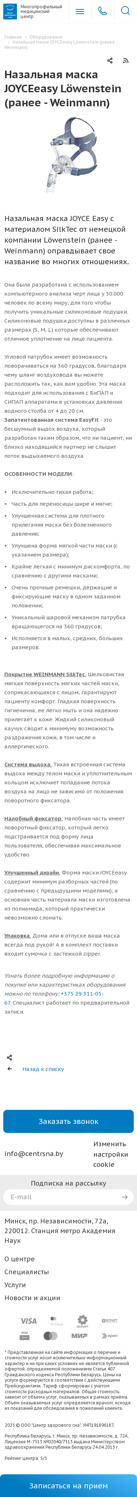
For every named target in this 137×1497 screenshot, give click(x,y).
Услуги (15, 1285)
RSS (126, 60)
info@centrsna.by (33, 1154)
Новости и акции (32, 1298)
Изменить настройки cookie (110, 1154)
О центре (19, 1259)
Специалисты (26, 1272)
